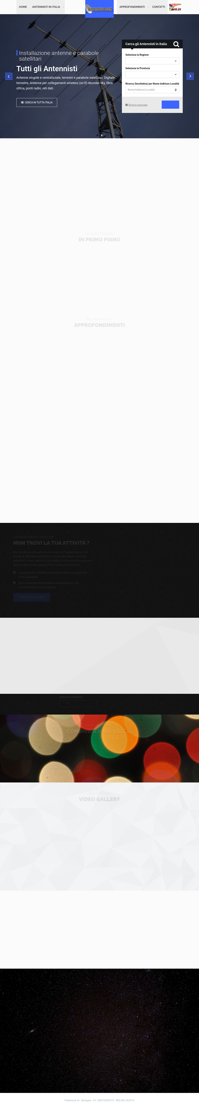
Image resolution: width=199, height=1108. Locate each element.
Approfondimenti (132, 7)
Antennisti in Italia (46, 7)
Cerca (166, 105)
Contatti (158, 7)
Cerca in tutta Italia (37, 102)
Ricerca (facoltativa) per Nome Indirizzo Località (152, 83)
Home (23, 7)
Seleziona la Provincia (137, 68)
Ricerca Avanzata (137, 105)
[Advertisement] (99, 177)
